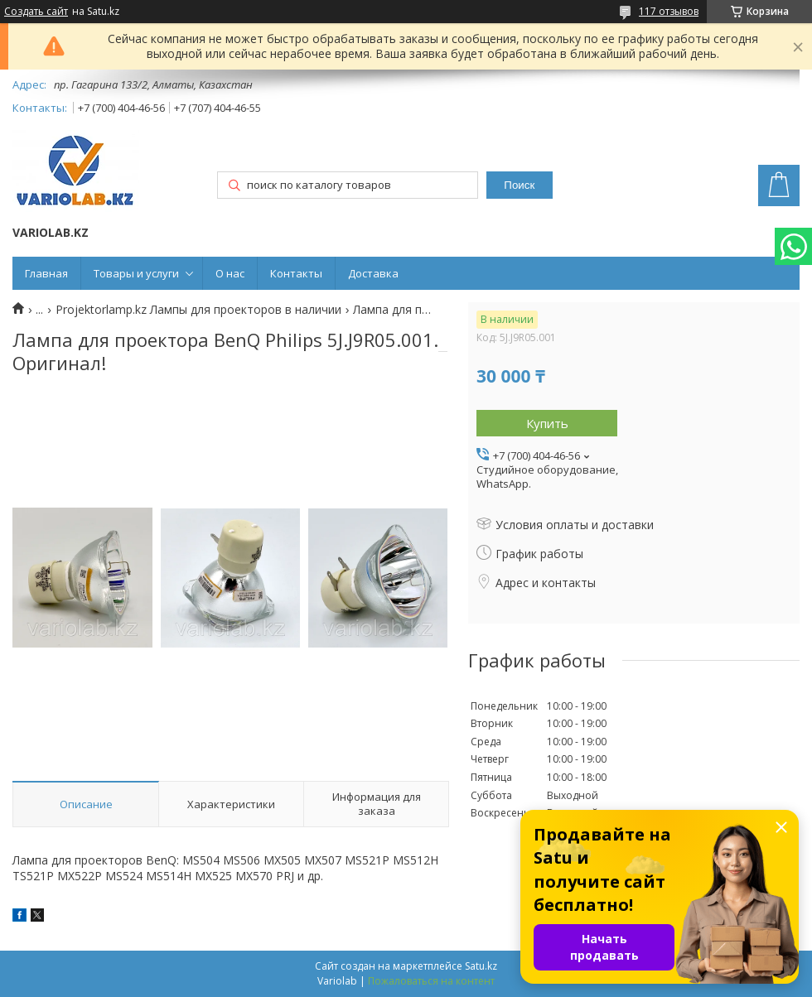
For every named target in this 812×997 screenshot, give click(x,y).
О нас (229, 273)
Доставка (373, 273)
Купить (547, 423)
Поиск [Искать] (519, 185)
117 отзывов (668, 11)
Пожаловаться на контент (431, 981)
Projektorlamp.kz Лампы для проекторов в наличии (198, 309)
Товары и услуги (136, 273)
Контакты (296, 273)
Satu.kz (481, 966)
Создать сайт (36, 11)
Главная (46, 273)
